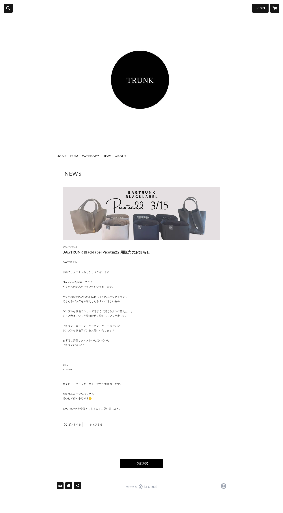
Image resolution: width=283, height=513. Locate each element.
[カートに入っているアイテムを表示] (274, 8)
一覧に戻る (141, 463)
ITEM (74, 156)
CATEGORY (90, 156)
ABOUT (121, 156)
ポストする (74, 424)
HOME (62, 156)
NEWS (107, 156)
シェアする (96, 424)
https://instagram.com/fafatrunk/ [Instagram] (223, 486)
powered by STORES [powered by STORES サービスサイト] (142, 486)
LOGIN (260, 8)
